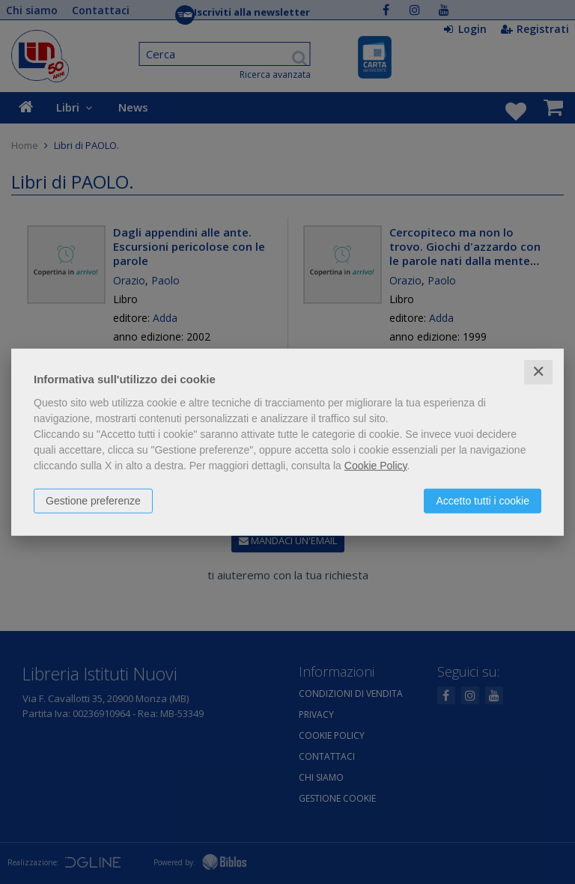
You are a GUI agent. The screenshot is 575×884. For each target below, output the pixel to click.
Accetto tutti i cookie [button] (482, 501)
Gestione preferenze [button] (93, 501)
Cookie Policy (375, 466)
